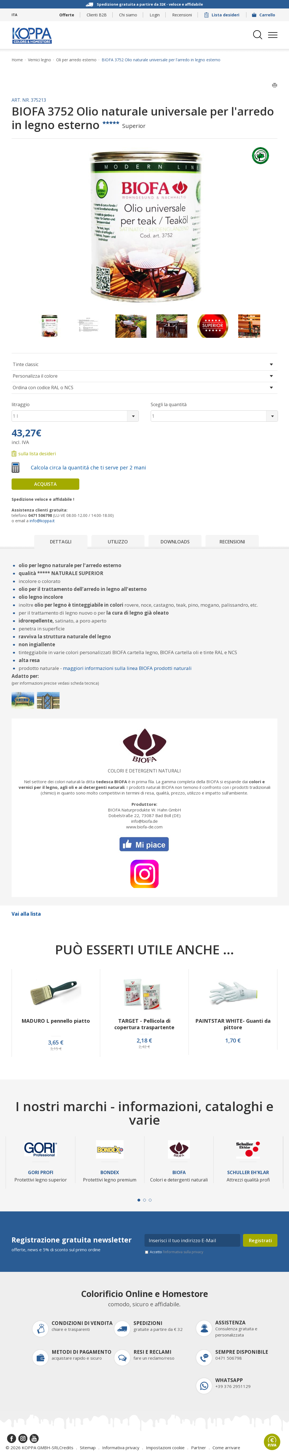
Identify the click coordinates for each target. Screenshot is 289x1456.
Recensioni (182, 15)
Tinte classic (25, 364)
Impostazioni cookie (165, 1447)
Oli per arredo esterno (76, 59)
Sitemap (88, 1447)
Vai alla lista (26, 914)
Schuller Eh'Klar (248, 1172)
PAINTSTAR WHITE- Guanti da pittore (233, 1024)
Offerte (66, 15)
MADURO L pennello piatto (55, 1021)
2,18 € (144, 1040)
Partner (198, 1447)
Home (17, 59)
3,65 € (56, 1042)
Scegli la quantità (169, 404)
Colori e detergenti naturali (144, 771)
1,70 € (233, 1040)
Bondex (109, 1172)
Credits (66, 1447)
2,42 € (144, 1046)
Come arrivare (226, 1447)
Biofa (179, 1172)
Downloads (175, 542)
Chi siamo (128, 15)
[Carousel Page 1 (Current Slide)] (138, 1200)
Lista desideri (222, 15)
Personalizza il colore (35, 376)
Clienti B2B (97, 15)
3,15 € (56, 1048)
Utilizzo (118, 542)
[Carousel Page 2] (144, 1200)
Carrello (264, 15)
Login (155, 15)
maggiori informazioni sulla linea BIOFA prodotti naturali (127, 668)
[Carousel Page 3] (150, 1200)
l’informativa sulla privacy (183, 1252)
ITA (14, 14)
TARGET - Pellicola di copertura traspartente (144, 1024)
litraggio (21, 404)
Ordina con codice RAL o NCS (43, 387)
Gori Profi (40, 1172)
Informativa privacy (120, 1447)
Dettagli (60, 542)
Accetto (176, 1252)
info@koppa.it (42, 520)
